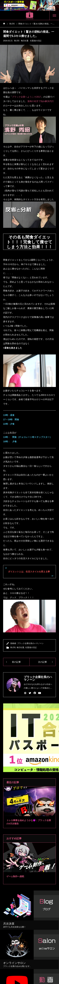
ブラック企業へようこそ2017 (26, 97)
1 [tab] (25, 812)
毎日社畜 (24, 41)
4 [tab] (34, 812)
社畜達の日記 (35, 41)
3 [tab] (31, 812)
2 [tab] (28, 812)
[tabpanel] (29, 807)
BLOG (16, 41)
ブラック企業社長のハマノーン (30, 643)
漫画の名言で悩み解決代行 (40, 101)
